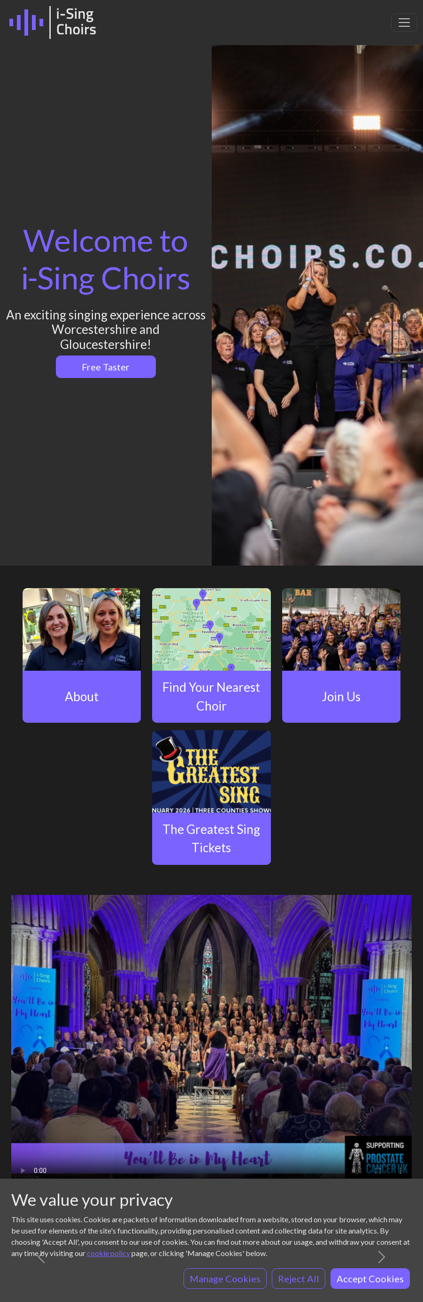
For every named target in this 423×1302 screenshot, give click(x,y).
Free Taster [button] (106, 366)
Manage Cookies (225, 1278)
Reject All (298, 1278)
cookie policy (108, 1253)
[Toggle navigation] (404, 22)
